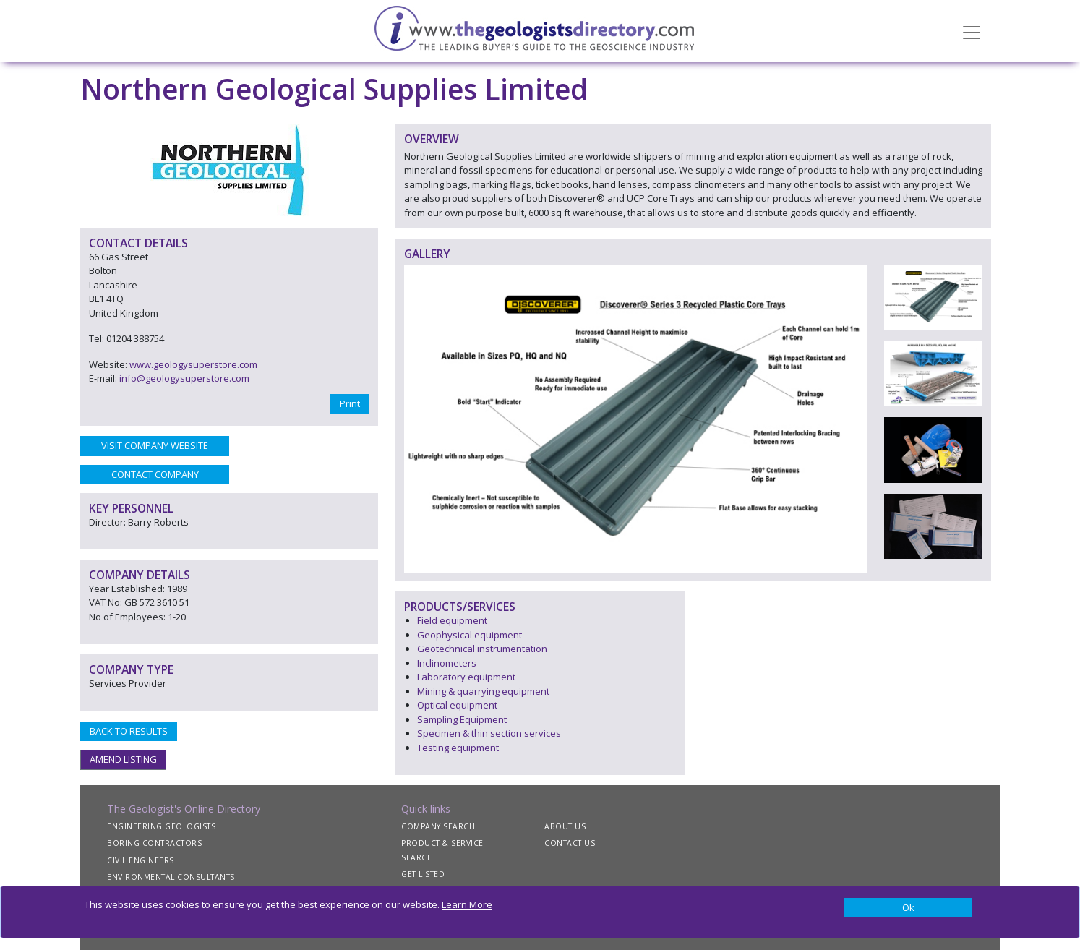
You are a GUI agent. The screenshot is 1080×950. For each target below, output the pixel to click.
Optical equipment (457, 704)
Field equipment (452, 620)
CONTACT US (569, 843)
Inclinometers (446, 662)
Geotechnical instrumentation (482, 648)
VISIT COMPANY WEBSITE (154, 445)
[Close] (908, 908)
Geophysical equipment (469, 634)
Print (350, 403)
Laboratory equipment (466, 676)
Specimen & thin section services (489, 733)
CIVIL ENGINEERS (140, 860)
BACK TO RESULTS (129, 730)
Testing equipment (458, 747)
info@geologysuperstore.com (184, 378)
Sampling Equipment (462, 719)
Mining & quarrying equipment (483, 691)
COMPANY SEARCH (438, 826)
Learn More (467, 904)
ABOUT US (565, 826)
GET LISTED (423, 874)
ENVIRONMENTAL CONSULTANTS (171, 877)
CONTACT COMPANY (155, 474)
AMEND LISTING (123, 759)
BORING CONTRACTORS (154, 843)
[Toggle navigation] (971, 31)
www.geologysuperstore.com (193, 364)
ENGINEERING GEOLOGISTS (161, 826)
